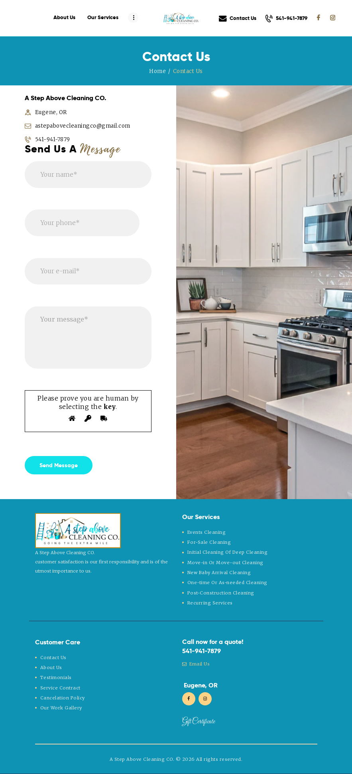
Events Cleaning (206, 532)
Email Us (196, 664)
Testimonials (56, 677)
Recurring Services (210, 603)
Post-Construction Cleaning (220, 593)
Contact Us (53, 657)
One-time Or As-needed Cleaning (227, 582)
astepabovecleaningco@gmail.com (82, 125)
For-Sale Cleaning (209, 542)
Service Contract (60, 688)
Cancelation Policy (62, 698)
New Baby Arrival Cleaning (219, 572)
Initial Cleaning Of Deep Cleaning (227, 552)
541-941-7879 (201, 651)
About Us (51, 667)
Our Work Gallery (61, 708)
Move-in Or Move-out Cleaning (225, 562)
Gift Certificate (198, 721)
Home (157, 71)
